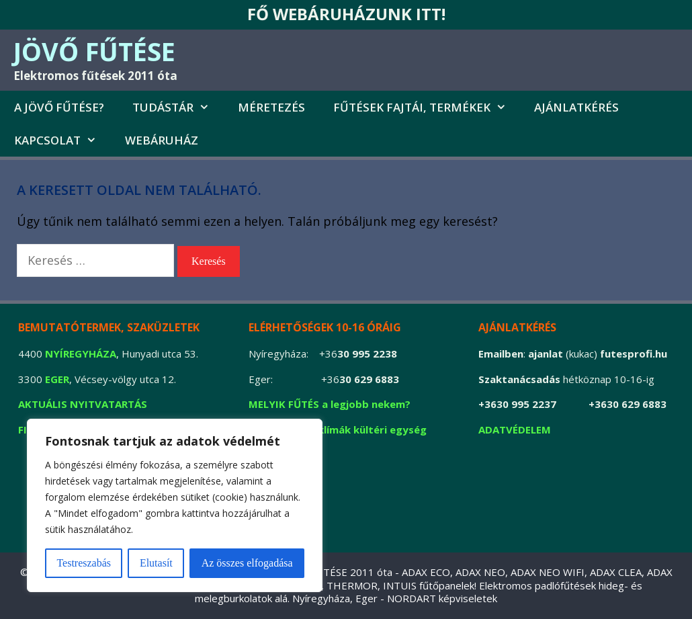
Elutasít (156, 563)
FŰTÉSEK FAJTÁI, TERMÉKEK (427, 107)
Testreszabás (83, 563)
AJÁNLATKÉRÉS (576, 107)
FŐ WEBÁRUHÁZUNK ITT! (346, 14)
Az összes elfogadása (247, 563)
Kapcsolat (62, 140)
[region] (174, 505)
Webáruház (161, 140)
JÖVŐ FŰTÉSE (94, 51)
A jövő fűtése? (59, 107)
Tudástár (178, 107)
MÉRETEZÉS (271, 107)
